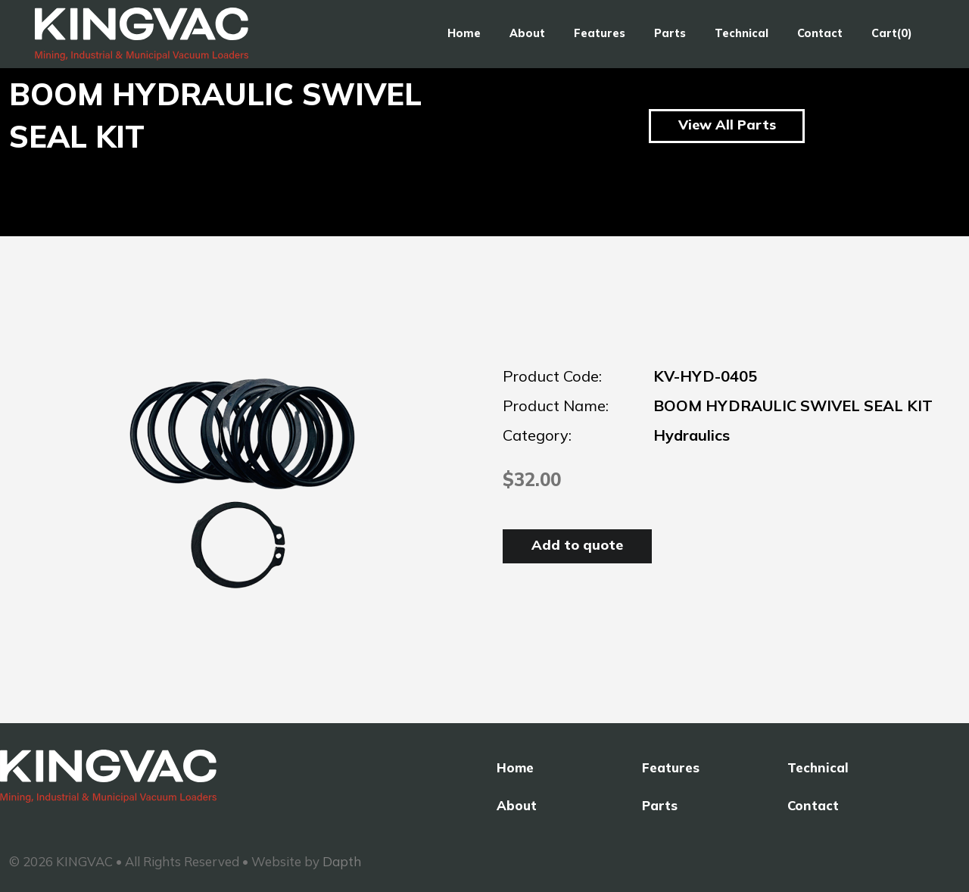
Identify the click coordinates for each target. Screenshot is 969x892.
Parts (670, 33)
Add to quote (577, 545)
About (527, 33)
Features (599, 33)
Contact (820, 33)
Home (464, 33)
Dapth (341, 861)
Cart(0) (891, 33)
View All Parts (727, 124)
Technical (741, 33)
